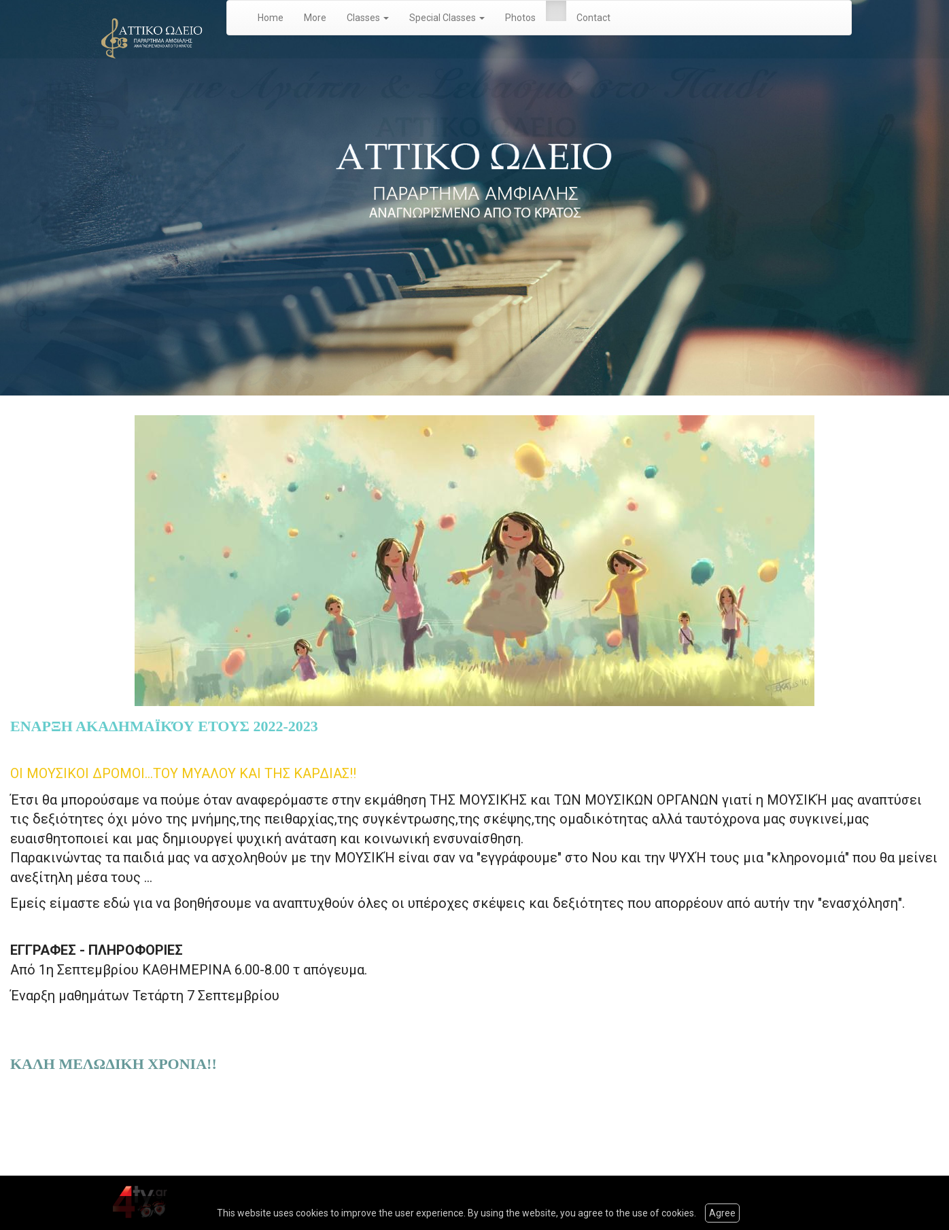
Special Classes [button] (447, 17)
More (315, 17)
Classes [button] (368, 17)
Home (270, 17)
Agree (722, 1213)
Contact (593, 17)
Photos (520, 17)
